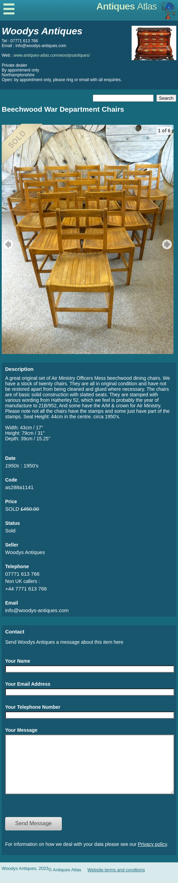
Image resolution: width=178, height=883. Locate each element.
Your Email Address (27, 684)
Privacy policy (152, 854)
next (168, 244)
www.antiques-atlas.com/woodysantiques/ (51, 55)
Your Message (21, 730)
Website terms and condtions (116, 880)
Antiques (126, 6)
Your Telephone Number (32, 707)
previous (7, 244)
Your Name (17, 661)
